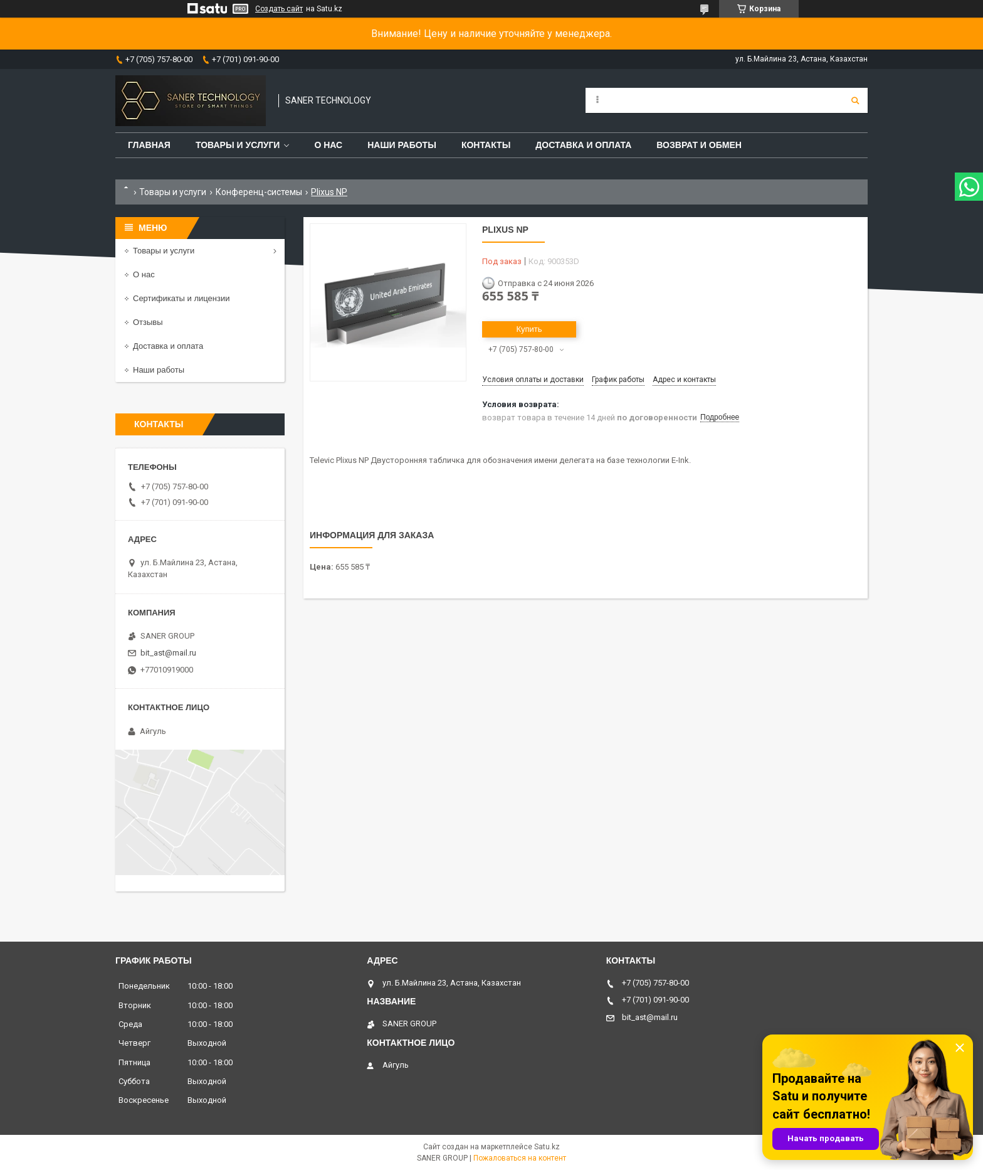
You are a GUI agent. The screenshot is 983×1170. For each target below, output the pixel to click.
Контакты (485, 145)
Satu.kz (547, 1146)
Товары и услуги (238, 145)
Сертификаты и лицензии (181, 298)
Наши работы (401, 145)
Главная (149, 145)
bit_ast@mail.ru (168, 652)
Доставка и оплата (583, 145)
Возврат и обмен (699, 145)
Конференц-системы (259, 192)
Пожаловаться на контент (519, 1158)
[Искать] (855, 100)
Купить (529, 329)
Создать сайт (279, 8)
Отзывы (148, 322)
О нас (328, 145)
